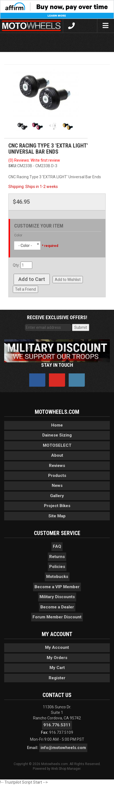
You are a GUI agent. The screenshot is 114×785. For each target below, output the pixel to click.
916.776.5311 (57, 724)
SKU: (12, 166)
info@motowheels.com (63, 747)
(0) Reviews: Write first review (34, 160)
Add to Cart (31, 279)
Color (18, 235)
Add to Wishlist (68, 279)
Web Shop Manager (65, 769)
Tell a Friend (25, 289)
